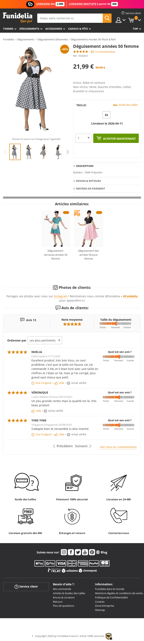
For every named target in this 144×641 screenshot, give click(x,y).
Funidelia (8, 39)
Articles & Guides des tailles (69, 593)
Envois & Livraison (64, 597)
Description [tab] (84, 166)
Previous (5, 152)
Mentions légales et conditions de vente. (119, 593)
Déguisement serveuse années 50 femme (55, 254)
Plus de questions (63, 605)
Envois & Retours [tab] (88, 181)
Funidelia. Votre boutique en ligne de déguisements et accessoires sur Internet (17, 18)
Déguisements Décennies (53, 39)
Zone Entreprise (104, 605)
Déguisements (29, 28)
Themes (8, 28)
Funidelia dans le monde (109, 589)
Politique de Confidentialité (111, 597)
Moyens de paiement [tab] (90, 188)
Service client (26, 586)
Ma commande (62, 589)
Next (68, 152)
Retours (57, 601)
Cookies (100, 601)
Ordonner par (16, 340)
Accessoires (53, 28)
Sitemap (100, 610)
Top (135, 28)
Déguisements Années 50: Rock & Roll (93, 39)
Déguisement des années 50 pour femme (88, 254)
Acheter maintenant (119, 138)
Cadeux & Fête (78, 28)
